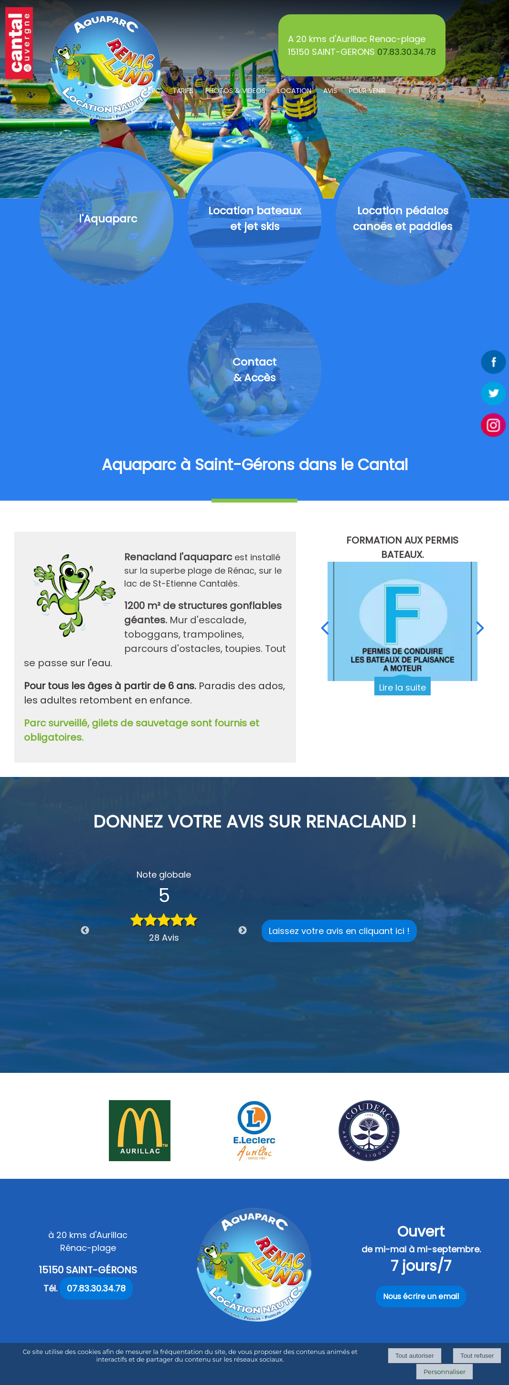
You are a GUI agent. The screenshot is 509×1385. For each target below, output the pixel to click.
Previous (85, 930)
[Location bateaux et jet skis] (254, 218)
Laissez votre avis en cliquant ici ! (339, 931)
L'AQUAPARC (140, 90)
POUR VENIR (367, 90)
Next (242, 930)
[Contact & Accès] (254, 370)
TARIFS (182, 90)
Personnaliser (445, 1371)
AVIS (330, 90)
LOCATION (294, 90)
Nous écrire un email (421, 1296)
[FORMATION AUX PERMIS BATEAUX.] (402, 621)
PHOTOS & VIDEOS (235, 90)
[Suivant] (480, 627)
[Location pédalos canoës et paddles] (402, 218)
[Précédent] (325, 627)
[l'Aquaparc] (106, 218)
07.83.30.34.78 (406, 52)
